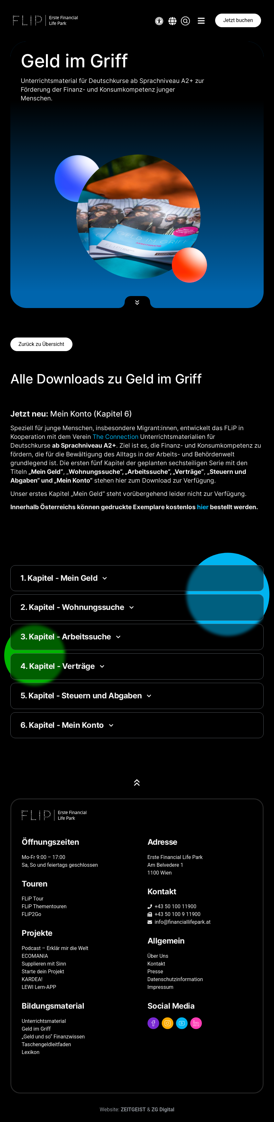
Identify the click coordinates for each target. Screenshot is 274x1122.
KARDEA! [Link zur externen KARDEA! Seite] (32, 979)
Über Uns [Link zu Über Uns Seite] (158, 956)
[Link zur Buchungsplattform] (238, 20)
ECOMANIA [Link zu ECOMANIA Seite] (35, 956)
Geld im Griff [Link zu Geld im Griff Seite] (36, 1029)
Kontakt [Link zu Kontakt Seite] (156, 964)
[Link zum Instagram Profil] (167, 1023)
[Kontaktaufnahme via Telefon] (200, 906)
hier (203, 507)
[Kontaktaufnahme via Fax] (200, 914)
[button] (172, 21)
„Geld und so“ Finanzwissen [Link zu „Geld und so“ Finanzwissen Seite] (53, 1037)
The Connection (115, 437)
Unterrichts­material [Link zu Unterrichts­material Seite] (44, 1021)
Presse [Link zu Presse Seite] (155, 971)
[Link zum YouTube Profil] (182, 1023)
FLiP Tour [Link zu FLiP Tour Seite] (32, 899)
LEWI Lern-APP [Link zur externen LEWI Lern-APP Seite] (39, 987)
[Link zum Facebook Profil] (153, 1023)
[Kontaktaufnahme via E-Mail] (200, 922)
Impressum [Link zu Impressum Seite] (161, 987)
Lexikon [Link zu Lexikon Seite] (30, 1052)
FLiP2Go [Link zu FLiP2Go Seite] (31, 914)
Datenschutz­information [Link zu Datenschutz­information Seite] (175, 979)
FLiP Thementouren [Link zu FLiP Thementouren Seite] (44, 906)
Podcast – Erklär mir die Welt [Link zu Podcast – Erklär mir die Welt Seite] (55, 948)
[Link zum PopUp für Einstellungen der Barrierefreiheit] (159, 21)
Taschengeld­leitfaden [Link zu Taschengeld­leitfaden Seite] (46, 1044)
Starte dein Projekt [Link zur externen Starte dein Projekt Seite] (43, 971)
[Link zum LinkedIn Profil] (196, 1023)
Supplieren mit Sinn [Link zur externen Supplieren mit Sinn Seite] (44, 964)
